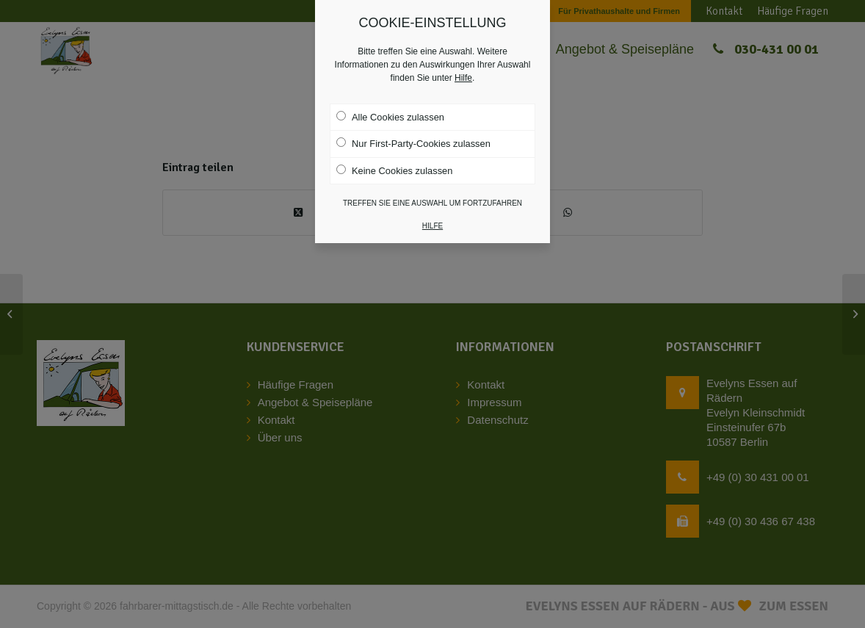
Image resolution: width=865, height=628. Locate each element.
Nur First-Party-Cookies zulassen (413, 127)
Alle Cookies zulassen (390, 101)
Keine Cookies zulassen (394, 153)
